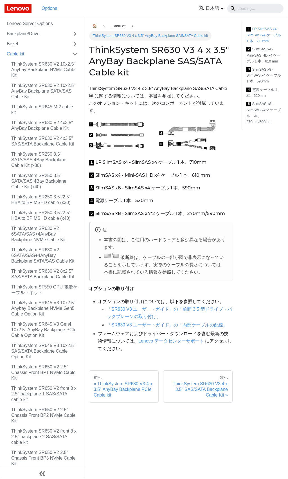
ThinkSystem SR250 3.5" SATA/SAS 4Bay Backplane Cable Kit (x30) (38, 160)
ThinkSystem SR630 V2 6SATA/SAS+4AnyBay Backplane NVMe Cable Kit (38, 234)
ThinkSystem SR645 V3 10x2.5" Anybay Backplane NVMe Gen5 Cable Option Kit (43, 308)
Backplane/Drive (23, 33)
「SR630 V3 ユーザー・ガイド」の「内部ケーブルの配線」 (167, 325)
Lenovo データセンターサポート (171, 341)
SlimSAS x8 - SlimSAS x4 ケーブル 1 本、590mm (263, 75)
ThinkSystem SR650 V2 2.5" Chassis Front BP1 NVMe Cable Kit (43, 372)
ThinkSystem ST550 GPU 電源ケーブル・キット (44, 290)
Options (49, 8)
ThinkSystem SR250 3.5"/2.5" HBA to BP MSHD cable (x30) (41, 199)
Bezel (12, 43)
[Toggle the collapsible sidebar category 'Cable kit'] (75, 54)
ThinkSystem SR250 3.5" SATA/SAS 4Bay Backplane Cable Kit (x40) (38, 181)
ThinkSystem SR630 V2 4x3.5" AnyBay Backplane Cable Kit (42, 125)
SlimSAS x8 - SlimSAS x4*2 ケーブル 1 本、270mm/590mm (263, 113)
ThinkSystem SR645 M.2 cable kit (42, 109)
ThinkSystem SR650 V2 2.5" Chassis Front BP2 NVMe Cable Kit (43, 415)
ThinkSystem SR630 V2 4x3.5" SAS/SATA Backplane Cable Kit (42, 141)
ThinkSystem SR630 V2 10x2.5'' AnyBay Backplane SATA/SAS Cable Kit (43, 91)
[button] (211, 8)
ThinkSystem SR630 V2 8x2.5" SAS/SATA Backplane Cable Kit (42, 274)
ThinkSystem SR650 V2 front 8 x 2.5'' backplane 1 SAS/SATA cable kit (43, 394)
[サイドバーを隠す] (42, 473)
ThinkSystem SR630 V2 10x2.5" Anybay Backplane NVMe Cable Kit (43, 70)
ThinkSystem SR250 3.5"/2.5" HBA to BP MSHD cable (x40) (41, 215)
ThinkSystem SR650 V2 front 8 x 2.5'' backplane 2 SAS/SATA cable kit (43, 437)
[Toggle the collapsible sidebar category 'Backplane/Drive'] (75, 33)
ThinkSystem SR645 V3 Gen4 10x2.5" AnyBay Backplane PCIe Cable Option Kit (43, 330)
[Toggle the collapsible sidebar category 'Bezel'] (75, 43)
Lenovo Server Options (30, 23)
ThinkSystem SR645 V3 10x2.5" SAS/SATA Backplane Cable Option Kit (43, 351)
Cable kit (15, 54)
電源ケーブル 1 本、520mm (261, 93)
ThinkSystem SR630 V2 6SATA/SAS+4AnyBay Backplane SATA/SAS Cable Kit (42, 255)
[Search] (255, 8)
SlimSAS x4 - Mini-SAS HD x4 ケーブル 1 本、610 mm (263, 55)
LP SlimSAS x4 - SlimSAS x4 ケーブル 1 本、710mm (263, 35)
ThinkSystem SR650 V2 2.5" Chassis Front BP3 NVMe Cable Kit (43, 458)
